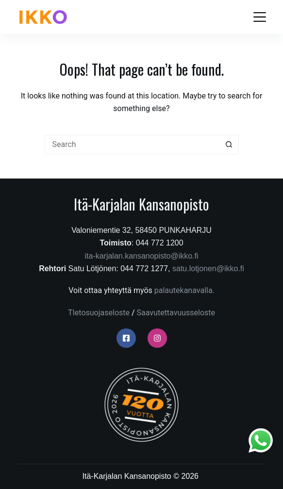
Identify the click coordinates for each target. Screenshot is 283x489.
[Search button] (229, 144)
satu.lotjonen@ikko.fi (208, 268)
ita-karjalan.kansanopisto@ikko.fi (141, 256)
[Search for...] (132, 144)
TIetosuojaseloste (99, 312)
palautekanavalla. (184, 290)
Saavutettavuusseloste (176, 312)
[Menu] (259, 17)
